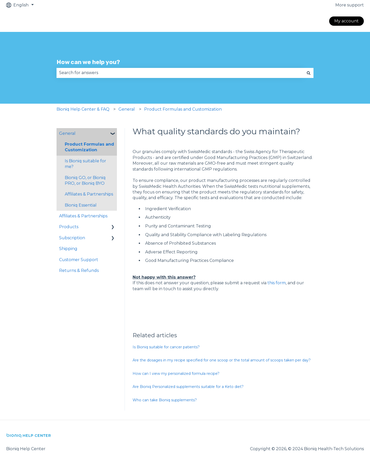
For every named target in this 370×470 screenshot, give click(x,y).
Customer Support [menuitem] (78, 259)
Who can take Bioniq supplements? (165, 400)
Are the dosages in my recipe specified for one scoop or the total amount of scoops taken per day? (222, 360)
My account (346, 21)
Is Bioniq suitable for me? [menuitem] (85, 163)
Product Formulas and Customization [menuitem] (89, 147)
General (126, 109)
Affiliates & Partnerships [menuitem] (89, 194)
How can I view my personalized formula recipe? (176, 373)
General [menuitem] (67, 133)
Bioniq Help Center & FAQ (83, 109)
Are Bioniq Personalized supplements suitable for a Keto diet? (188, 386)
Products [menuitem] (68, 226)
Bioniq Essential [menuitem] (81, 205)
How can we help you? (88, 62)
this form (276, 282)
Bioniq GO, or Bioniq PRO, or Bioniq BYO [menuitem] (85, 180)
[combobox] (180, 73)
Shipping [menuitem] (68, 248)
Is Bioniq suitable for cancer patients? (166, 347)
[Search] (308, 73)
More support (349, 5)
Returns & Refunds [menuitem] (79, 270)
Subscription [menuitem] (72, 237)
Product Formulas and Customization (183, 109)
